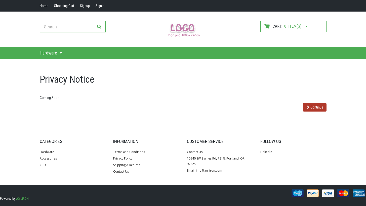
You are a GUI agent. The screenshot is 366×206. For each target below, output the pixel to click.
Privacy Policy (122, 158)
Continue (314, 107)
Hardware (48, 53)
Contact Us (121, 171)
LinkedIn (266, 152)
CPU (43, 165)
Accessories (48, 158)
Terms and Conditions (129, 152)
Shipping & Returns (126, 165)
